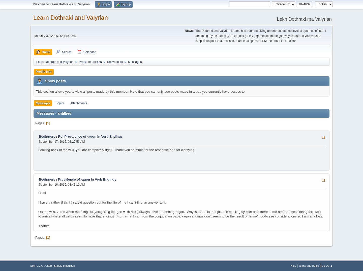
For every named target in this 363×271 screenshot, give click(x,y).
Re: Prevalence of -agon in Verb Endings (90, 136)
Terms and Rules (309, 265)
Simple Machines (64, 265)
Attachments (78, 103)
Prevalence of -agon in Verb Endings (87, 179)
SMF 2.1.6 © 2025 (41, 265)
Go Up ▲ (327, 265)
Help (293, 265)
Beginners (47, 136)
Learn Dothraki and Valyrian (70, 17)
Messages (43, 103)
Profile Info (44, 71)
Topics (60, 103)
